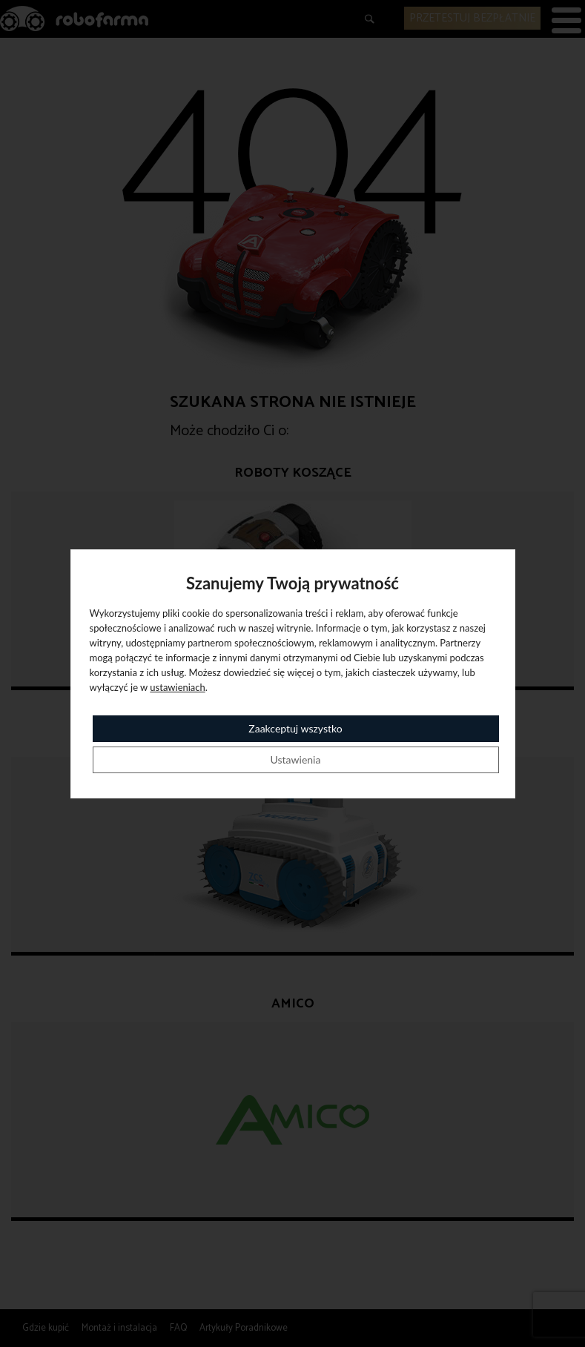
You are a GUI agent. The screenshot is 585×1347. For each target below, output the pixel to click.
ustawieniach (177, 687)
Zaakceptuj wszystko (295, 728)
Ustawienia (296, 759)
